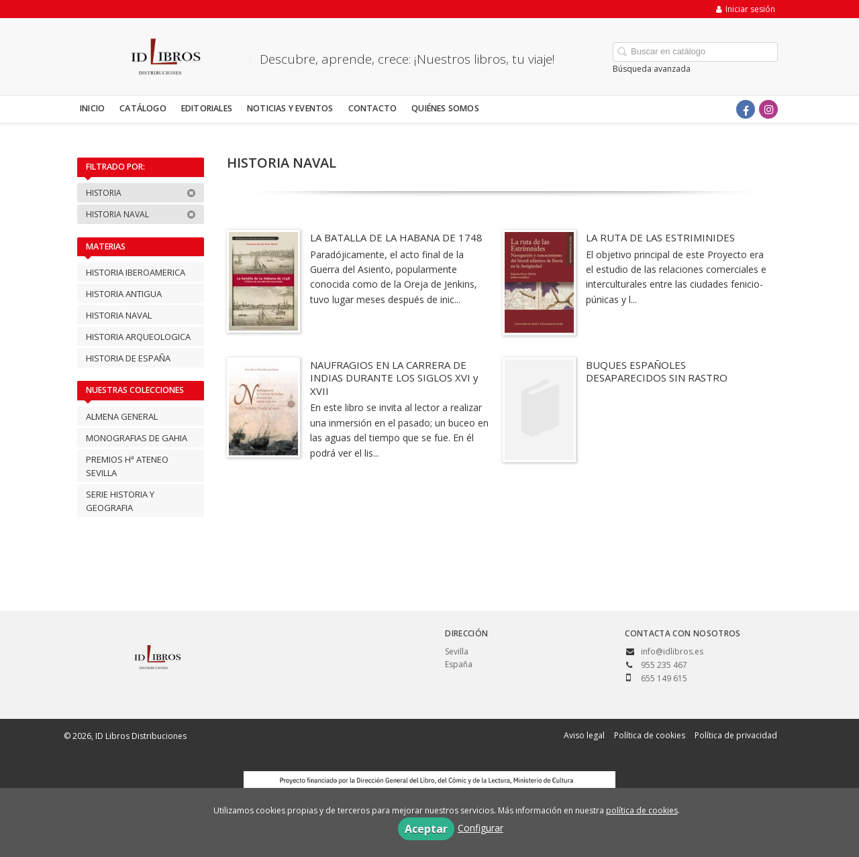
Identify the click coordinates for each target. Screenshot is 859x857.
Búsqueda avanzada (652, 68)
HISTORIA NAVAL (141, 214)
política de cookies (642, 810)
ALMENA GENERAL (122, 416)
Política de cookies (649, 735)
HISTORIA (141, 192)
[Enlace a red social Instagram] (768, 109)
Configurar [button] (480, 827)
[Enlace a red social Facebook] (745, 109)
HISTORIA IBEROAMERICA (135, 272)
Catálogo (142, 108)
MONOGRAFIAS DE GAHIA (136, 438)
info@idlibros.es (672, 651)
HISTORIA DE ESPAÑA (128, 358)
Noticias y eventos (290, 108)
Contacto (372, 108)
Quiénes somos (445, 108)
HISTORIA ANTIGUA (124, 294)
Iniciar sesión (745, 9)
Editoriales (206, 108)
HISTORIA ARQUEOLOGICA (138, 337)
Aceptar (426, 828)
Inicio (92, 108)
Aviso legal (584, 735)
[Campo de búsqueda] (695, 52)
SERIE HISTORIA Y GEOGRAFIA (120, 501)
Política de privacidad (736, 735)
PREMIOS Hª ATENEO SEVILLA (127, 466)
